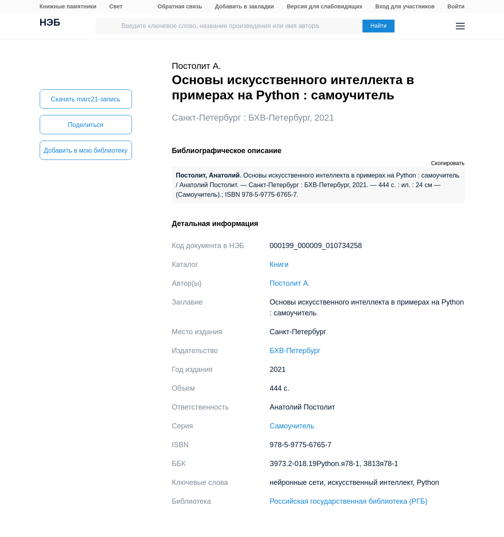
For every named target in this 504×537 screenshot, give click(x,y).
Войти (456, 6)
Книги (279, 264)
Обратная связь (180, 6)
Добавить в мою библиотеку (86, 150)
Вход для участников (405, 6)
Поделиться (85, 124)
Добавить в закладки (244, 6)
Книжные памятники (68, 6)
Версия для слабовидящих (324, 6)
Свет (115, 6)
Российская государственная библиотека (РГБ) (349, 501)
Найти (378, 25)
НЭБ (50, 23)
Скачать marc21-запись (85, 99)
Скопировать (448, 163)
